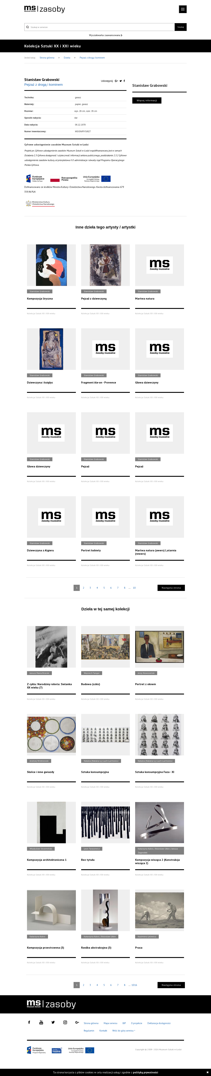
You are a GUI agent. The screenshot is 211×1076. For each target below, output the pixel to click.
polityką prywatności (145, 1072)
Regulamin (89, 1030)
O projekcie (136, 1023)
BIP (124, 1023)
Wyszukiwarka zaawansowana (105, 35)
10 (134, 587)
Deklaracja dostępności (159, 1023)
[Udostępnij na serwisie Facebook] (124, 81)
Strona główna (47, 57)
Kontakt (103, 1030)
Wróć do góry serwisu (123, 1031)
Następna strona (171, 587)
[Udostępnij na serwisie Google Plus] (117, 81)
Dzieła (67, 57)
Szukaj (180, 27)
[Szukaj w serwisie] (99, 27)
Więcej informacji (147, 100)
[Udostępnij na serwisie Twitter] (121, 81)
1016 (134, 985)
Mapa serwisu (110, 1023)
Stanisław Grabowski (41, 79)
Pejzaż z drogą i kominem (92, 57)
